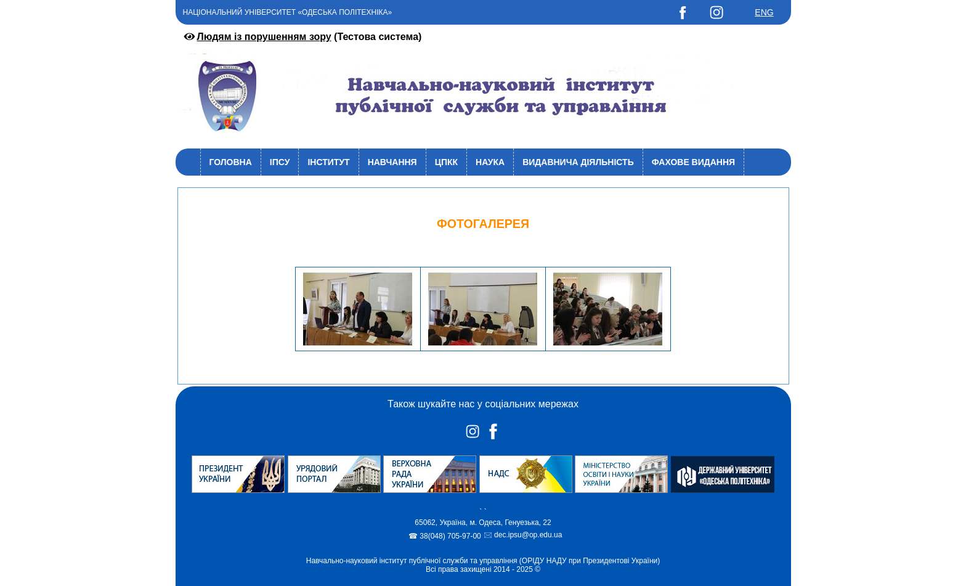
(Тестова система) (302, 36)
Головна (230, 162)
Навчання (392, 162)
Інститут (328, 162)
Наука (490, 162)
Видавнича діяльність (578, 162)
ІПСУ (280, 162)
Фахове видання (693, 162)
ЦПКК (446, 162)
